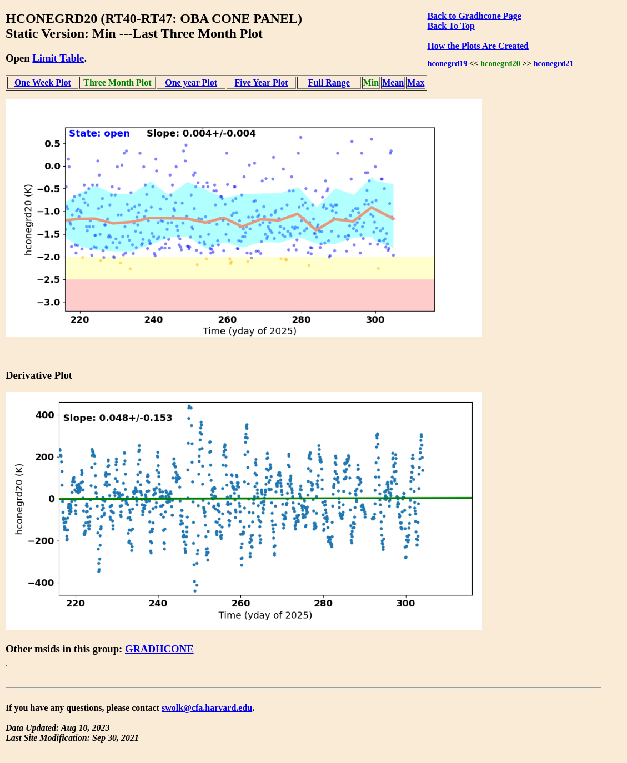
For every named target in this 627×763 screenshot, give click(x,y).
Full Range (329, 82)
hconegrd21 (554, 63)
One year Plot (191, 82)
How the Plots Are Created (477, 46)
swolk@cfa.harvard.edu (207, 707)
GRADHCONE (159, 649)
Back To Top (450, 26)
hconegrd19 (447, 63)
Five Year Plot (261, 82)
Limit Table (58, 58)
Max (415, 82)
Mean (393, 82)
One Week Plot (42, 82)
